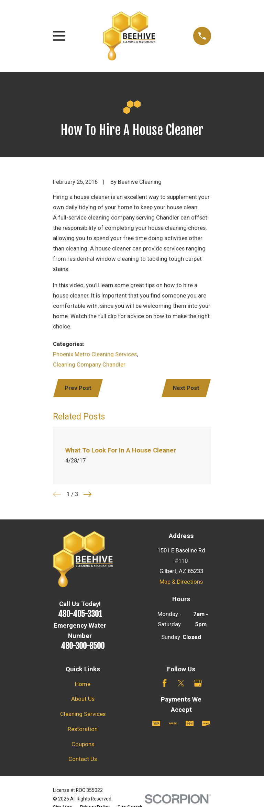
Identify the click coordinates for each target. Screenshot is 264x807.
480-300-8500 (82, 646)
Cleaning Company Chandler (89, 364)
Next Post (186, 388)
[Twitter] (181, 683)
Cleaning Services (83, 714)
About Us (83, 699)
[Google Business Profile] (198, 683)
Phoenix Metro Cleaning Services (95, 354)
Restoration (83, 729)
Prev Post (78, 388)
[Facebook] (164, 683)
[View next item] (87, 494)
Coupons (83, 744)
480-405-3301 (80, 614)
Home (82, 684)
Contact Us (82, 759)
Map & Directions (181, 582)
